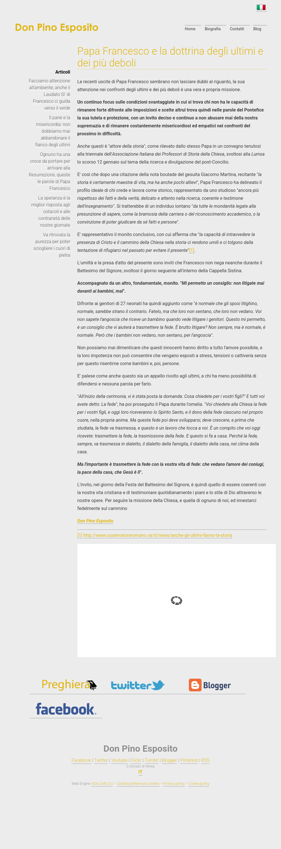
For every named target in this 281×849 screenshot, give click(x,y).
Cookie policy (198, 783)
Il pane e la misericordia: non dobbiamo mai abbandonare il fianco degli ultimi (52, 131)
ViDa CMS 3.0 (102, 783)
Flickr (136, 760)
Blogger (169, 760)
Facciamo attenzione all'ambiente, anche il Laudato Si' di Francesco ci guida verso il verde (49, 94)
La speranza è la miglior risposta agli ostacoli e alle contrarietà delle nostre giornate (50, 211)
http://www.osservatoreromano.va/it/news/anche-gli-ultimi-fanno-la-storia (157, 535)
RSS (205, 760)
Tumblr (152, 760)
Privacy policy (174, 783)
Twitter (101, 760)
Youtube (119, 760)
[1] (191, 250)
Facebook (81, 760)
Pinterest (189, 760)
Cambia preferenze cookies (138, 783)
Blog (257, 29)
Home (191, 29)
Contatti (237, 29)
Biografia (213, 29)
